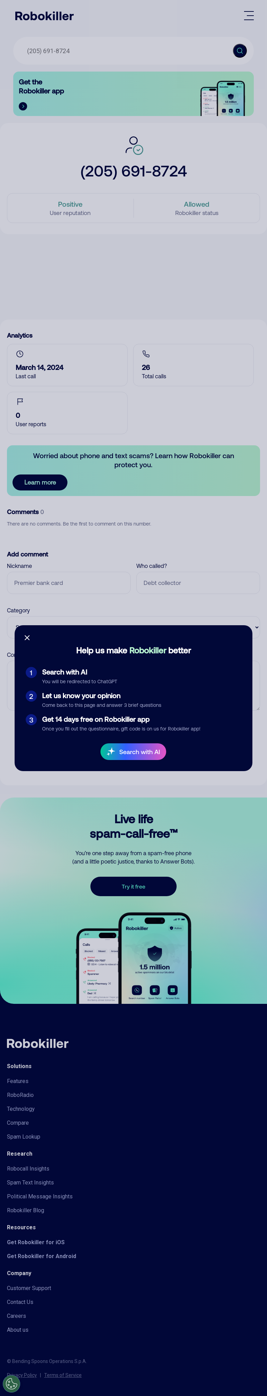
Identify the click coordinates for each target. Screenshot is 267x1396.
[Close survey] (27, 638)
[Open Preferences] (11, 1384)
